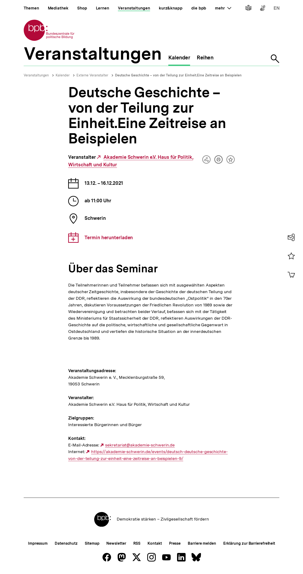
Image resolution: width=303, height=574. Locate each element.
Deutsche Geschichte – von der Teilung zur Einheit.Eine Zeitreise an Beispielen (178, 75)
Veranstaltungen (36, 75)
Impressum (38, 543)
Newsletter (116, 543)
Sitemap (92, 543)
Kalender (63, 75)
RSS (137, 543)
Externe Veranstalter (92, 75)
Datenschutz (66, 543)
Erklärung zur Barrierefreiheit (249, 543)
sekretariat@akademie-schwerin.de (140, 445)
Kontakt (154, 543)
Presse (175, 543)
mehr (223, 8)
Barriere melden (202, 543)
